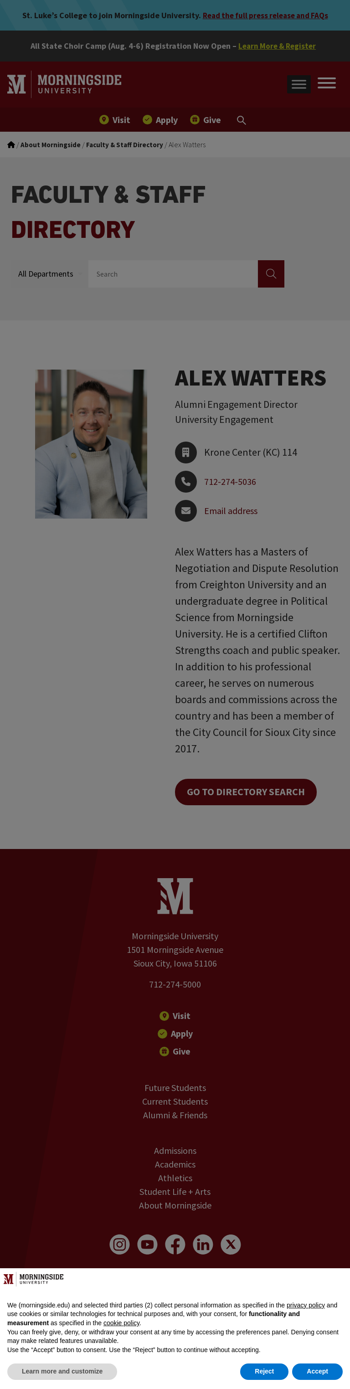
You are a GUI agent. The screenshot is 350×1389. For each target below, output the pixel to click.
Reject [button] (264, 1371)
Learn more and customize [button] (62, 1371)
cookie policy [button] (121, 1323)
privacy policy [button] (306, 1305)
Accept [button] (317, 1371)
